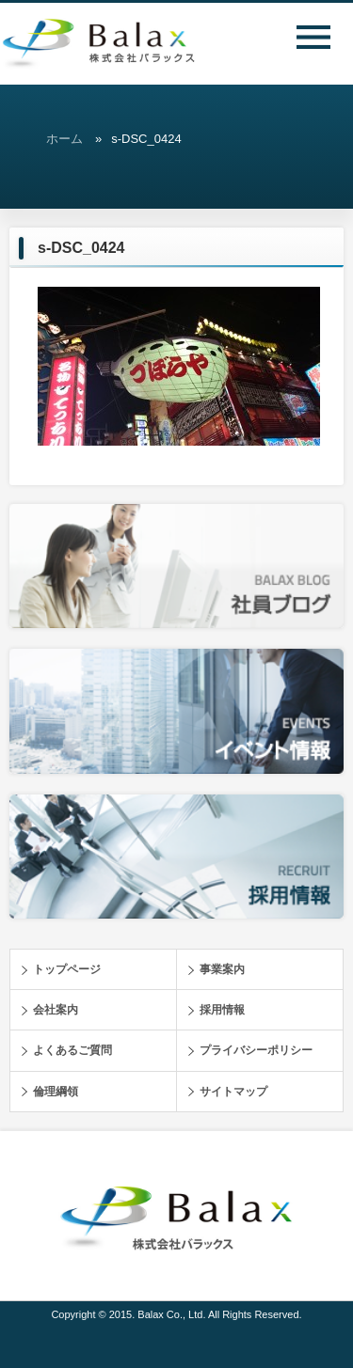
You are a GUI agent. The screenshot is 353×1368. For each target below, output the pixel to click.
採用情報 (222, 1009)
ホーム (64, 139)
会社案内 (55, 1009)
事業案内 (222, 969)
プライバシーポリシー (256, 1050)
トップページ (67, 969)
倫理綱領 (55, 1091)
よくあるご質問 (72, 1050)
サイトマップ (233, 1091)
